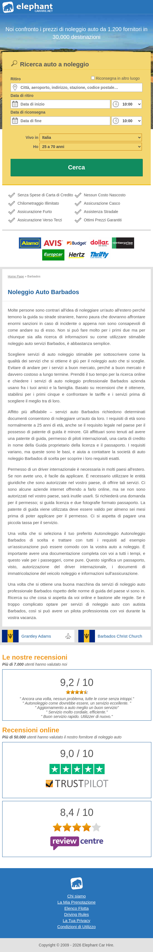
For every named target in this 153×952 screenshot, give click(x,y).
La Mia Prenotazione (76, 902)
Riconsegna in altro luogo (118, 78)
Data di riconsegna (28, 112)
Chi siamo (76, 896)
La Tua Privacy (76, 920)
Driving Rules (76, 914)
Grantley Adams (36, 636)
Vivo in (32, 137)
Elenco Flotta (76, 908)
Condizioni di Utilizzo (76, 926)
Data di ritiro (22, 95)
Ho (35, 146)
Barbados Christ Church (120, 636)
